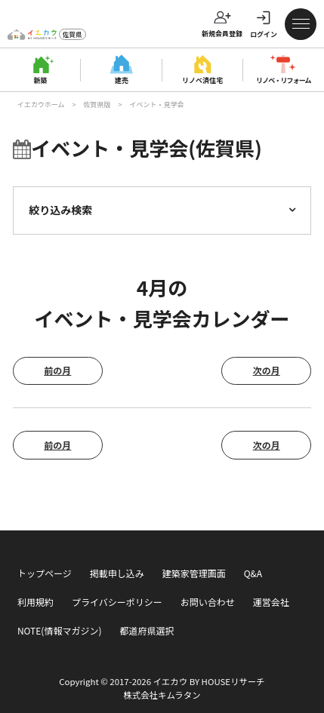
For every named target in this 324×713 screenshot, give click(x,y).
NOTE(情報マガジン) (59, 630)
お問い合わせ (208, 601)
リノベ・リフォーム (283, 80)
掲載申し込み (117, 573)
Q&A (253, 573)
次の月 (266, 370)
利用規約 (35, 601)
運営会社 (271, 601)
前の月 (57, 370)
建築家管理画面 (194, 573)
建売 (121, 80)
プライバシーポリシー (117, 601)
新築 (41, 80)
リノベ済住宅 (202, 80)
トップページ (44, 573)
